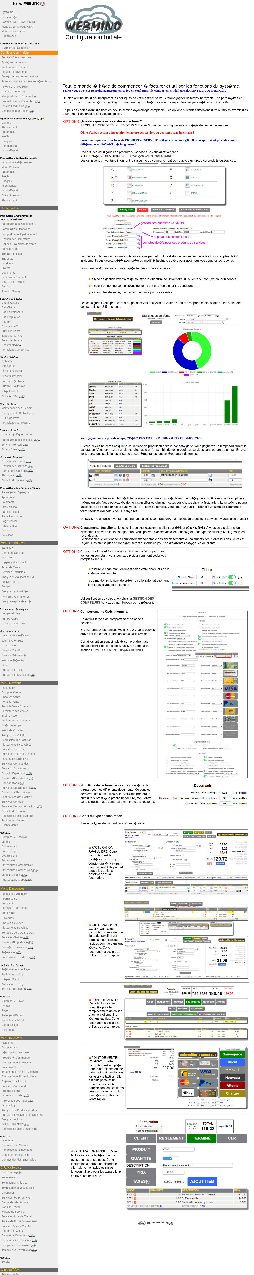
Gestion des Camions (17, 466)
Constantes (8, 365)
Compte (6, 122)
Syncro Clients (13, 449)
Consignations (13, 783)
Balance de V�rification (16, 635)
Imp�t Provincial (12, 376)
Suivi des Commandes (15, 763)
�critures (7, 548)
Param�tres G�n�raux (17, 492)
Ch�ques (8, 918)
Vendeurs (7, 263)
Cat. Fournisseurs (12, 311)
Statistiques (8, 860)
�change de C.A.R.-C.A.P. (18, 932)
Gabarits (7, 361)
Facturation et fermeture (16, 67)
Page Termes (9, 525)
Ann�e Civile (10, 618)
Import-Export (10, 150)
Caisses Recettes (12, 650)
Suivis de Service (12, 340)
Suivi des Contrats (13, 801)
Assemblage (9, 1105)
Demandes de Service (15, 1202)
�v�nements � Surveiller (18, 1187)
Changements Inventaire (16, 1062)
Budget (6, 586)
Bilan (5, 665)
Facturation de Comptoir (16, 720)
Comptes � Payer (13, 1000)
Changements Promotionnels (19, 1076)
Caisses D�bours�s (14, 655)
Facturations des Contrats (17, 797)
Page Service (10, 521)
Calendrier (8, 1192)
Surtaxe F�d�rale (13, 381)
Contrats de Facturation (16, 792)
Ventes (6, 841)
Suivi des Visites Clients (16, 1226)
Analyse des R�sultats (18, 675)
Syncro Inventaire (15, 444)
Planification (12, 475)
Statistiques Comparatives (17, 865)
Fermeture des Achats (15, 907)
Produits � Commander (16, 1057)
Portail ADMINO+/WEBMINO (19, 22)
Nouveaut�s (9, 17)
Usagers (7, 141)
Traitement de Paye (13, 974)
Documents (8, 272)
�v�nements (10, 1177)
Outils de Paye (10, 417)
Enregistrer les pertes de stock (20, 76)
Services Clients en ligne (16, 57)
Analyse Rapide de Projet (17, 601)
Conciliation (8, 557)
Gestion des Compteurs (16, 239)
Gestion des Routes (16, 461)
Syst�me (7, 12)
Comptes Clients (11, 692)
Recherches (9, 35)
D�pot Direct (10, 391)
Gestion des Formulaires (19, 1240)
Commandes (9, 846)
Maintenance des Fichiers (17, 408)
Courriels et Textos (13, 281)
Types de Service (12, 335)
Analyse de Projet (12, 669)
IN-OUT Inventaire (15, 1124)
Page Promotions (12, 516)
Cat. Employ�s (11, 317)
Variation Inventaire (13, 623)
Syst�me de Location (15, 62)
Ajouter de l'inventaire (14, 71)
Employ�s (8, 912)
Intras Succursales (16, 1095)
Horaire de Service (13, 1211)
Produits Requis (11, 1090)
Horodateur (11, 1172)
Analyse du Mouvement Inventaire (22, 1114)
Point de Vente (10, 248)
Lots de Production (16, 106)
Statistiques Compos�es (20, 870)
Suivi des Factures (13, 749)
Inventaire (7, 1042)
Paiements (8, 501)
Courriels (7, 530)
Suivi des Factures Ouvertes (19, 753)
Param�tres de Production (21, 439)
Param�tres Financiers (16, 228)
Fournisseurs (9, 898)
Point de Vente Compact (16, 706)
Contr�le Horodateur (17, 947)
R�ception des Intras (17, 1100)
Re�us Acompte (12, 725)
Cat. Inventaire (10, 302)
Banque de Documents (18, 1235)
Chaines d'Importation (18, 942)
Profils (5, 136)
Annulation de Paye (13, 984)
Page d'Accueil (10, 511)
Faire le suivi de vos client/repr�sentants (26, 81)
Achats (6, 1005)
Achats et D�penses (14, 893)
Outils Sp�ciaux (11, 195)
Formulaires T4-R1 (13, 1020)
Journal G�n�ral (12, 640)
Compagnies (9, 145)
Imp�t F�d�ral (12, 370)
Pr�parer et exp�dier (15, 86)
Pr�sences (11, 952)
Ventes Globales (14, 875)
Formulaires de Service (15, 349)
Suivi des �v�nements (16, 1197)
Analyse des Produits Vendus (19, 1110)
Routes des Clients (13, 1230)
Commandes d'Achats (15, 1145)
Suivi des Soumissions (15, 768)
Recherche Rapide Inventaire (19, 1128)
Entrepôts (7, 258)
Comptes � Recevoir (14, 837)
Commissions (10, 1024)
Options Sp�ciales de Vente (19, 244)
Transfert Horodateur (17, 988)
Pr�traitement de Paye (16, 969)
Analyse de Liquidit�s (15, 591)
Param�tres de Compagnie (18, 223)
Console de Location (14, 811)
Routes (6, 321)
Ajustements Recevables (16, 744)
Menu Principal (11, 167)
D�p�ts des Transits (15, 562)
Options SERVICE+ (13, 91)
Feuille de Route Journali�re (19, 1221)
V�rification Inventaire (15, 1052)
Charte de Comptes (13, 552)
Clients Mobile (10, 825)
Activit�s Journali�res (16, 596)
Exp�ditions (9, 506)
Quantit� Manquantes (15, 1154)
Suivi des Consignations (19, 788)
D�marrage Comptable (16, 47)
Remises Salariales (13, 572)
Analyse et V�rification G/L (18, 577)
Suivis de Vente (11, 331)
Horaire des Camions (17, 471)
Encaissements (11, 697)
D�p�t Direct (10, 979)
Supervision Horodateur (19, 957)
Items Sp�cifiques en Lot (17, 434)
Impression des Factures (16, 739)
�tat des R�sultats (14, 660)
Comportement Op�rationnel (19, 234)
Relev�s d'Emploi (13, 1015)
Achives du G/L (11, 581)
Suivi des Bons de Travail (17, 1216)
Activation (7, 534)
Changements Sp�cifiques (18, 413)
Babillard (7, 286)
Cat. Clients (8, 307)
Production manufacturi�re (21, 101)
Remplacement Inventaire (17, 1149)
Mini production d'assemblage (19, 96)
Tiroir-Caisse (9, 715)
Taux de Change (11, 291)
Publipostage (9, 851)
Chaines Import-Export (18, 111)
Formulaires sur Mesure (16, 422)
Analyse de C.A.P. (12, 922)
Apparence (8, 131)
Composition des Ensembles (19, 1159)
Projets (6, 267)
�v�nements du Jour (15, 1182)
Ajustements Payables (15, 927)
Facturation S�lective (15, 758)
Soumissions (9, 855)
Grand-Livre (9, 645)
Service (6, 1261)
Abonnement (9, 127)
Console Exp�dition (17, 773)
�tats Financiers (12, 253)
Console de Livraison (17, 480)
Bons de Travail (11, 1207)
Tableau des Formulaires (19, 1250)
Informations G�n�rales (17, 162)
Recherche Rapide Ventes (17, 815)
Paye (5, 1010)
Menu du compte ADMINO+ (18, 26)
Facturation (8, 687)
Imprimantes (9, 185)
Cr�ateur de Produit (14, 1081)
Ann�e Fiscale (11, 613)
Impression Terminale (14, 277)
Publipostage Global (17, 879)
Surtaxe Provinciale (13, 386)
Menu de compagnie (14, 31)
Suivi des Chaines (15, 937)
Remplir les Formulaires (19, 1245)
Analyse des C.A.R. (13, 735)
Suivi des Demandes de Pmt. (22, 806)
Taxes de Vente (11, 567)
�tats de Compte (12, 730)
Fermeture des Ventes (15, 710)
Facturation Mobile (13, 820)
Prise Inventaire (11, 1067)
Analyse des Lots (12, 1119)
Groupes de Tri (11, 326)
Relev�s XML (13, 396)
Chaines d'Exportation (18, 778)
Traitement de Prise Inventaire (20, 1071)
